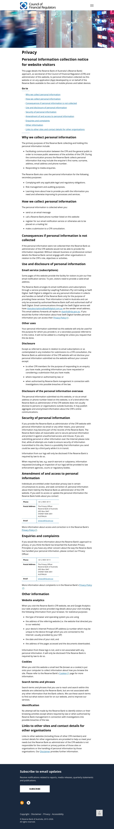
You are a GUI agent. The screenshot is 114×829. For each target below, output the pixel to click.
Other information (34, 125)
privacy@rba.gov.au (45, 520)
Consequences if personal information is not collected (51, 103)
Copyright (24, 814)
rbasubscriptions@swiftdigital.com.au (45, 308)
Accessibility (58, 814)
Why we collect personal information (43, 94)
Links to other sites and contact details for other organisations (55, 129)
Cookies (63, 673)
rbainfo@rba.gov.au (70, 311)
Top (99, 812)
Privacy (46, 814)
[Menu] (92, 6)
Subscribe (34, 788)
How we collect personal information (43, 98)
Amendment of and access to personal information (50, 116)
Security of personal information (41, 112)
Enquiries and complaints (38, 120)
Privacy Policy (59, 317)
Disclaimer (45, 751)
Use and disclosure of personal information (46, 107)
